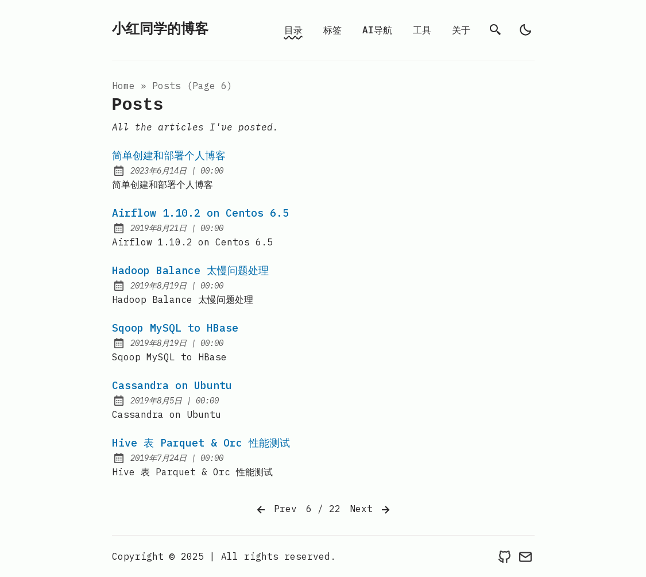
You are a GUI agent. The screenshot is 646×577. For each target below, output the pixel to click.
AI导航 (377, 30)
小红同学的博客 (160, 29)
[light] (525, 30)
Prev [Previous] (275, 510)
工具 (422, 30)
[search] (495, 30)
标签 (332, 30)
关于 (461, 30)
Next (371, 510)
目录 (293, 30)
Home (123, 85)
